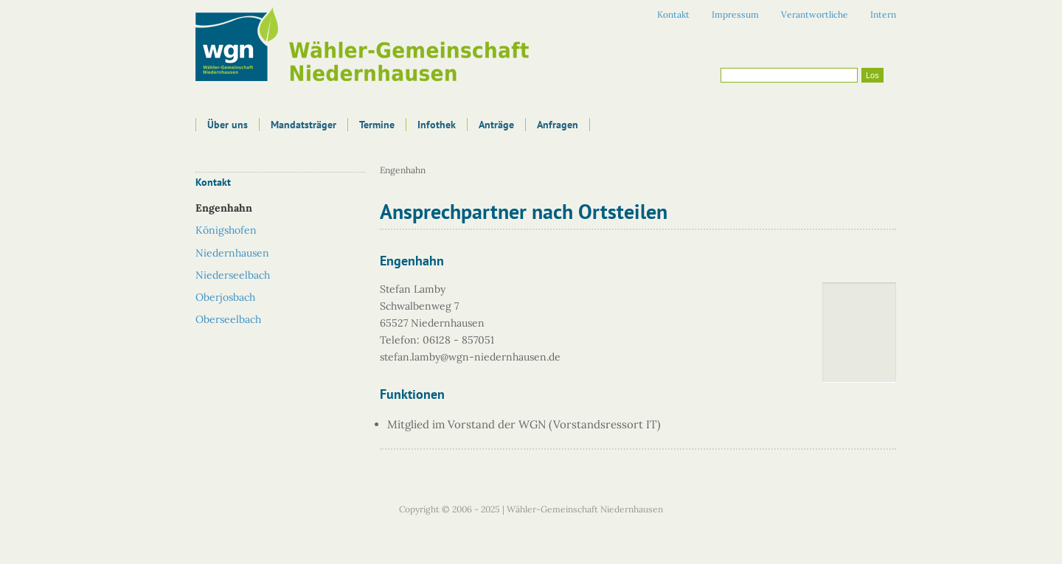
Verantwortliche (814, 14)
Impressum (735, 14)
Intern (883, 14)
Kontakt (673, 14)
